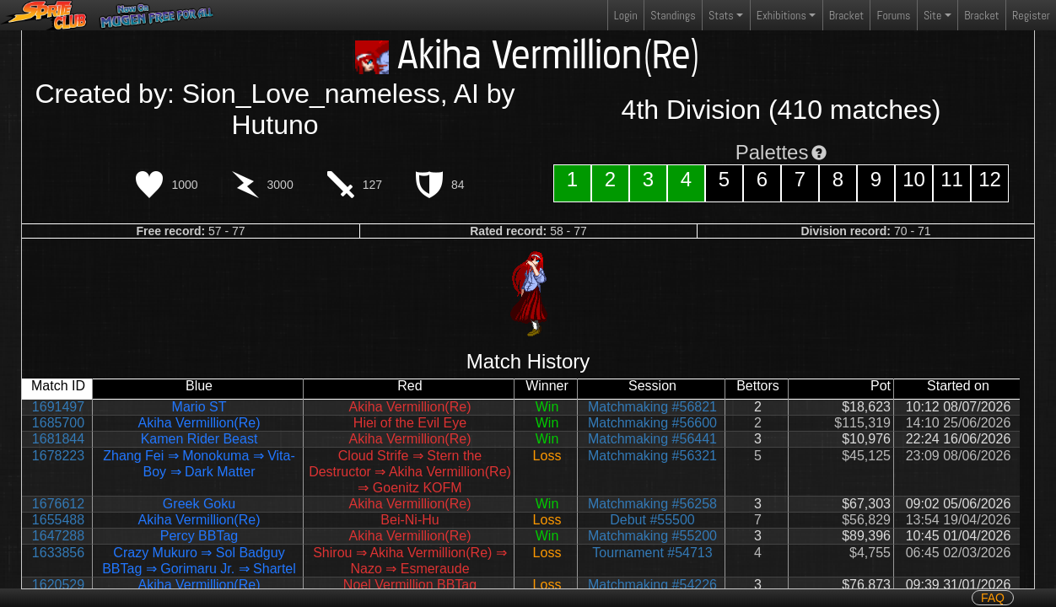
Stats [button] (721, 15)
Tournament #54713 (652, 552)
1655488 (58, 520)
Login (626, 15)
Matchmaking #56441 (652, 439)
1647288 (58, 536)
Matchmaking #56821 (652, 407)
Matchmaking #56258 (652, 504)
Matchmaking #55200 (652, 536)
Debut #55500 (652, 520)
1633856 (58, 552)
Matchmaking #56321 (652, 456)
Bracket (846, 15)
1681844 (58, 439)
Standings (672, 19)
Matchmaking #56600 (652, 423)
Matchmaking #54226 (652, 584)
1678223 (58, 456)
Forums (894, 15)
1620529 (58, 584)
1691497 (58, 407)
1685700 (58, 423)
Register (1031, 15)
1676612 (58, 504)
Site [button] (932, 15)
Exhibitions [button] (781, 15)
